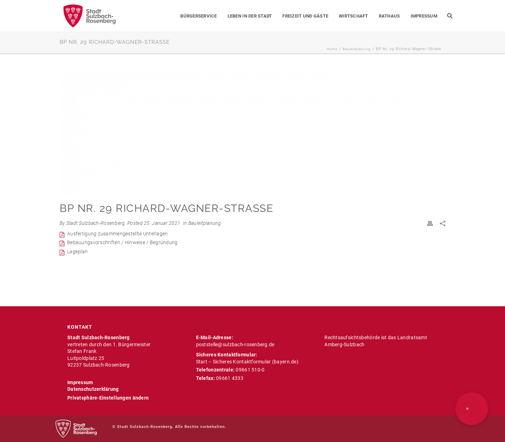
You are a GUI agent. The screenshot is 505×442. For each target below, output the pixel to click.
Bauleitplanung (357, 49)
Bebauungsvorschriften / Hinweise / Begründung (122, 242)
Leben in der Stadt (250, 16)
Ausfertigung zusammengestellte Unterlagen (117, 233)
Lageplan (77, 251)
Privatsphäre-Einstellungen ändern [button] (108, 398)
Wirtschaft (353, 16)
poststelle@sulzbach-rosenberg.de (235, 344)
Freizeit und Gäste (305, 16)
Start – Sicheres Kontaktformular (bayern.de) (247, 361)
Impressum (424, 16)
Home (331, 49)
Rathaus (389, 16)
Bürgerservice (198, 16)
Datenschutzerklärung (93, 389)
